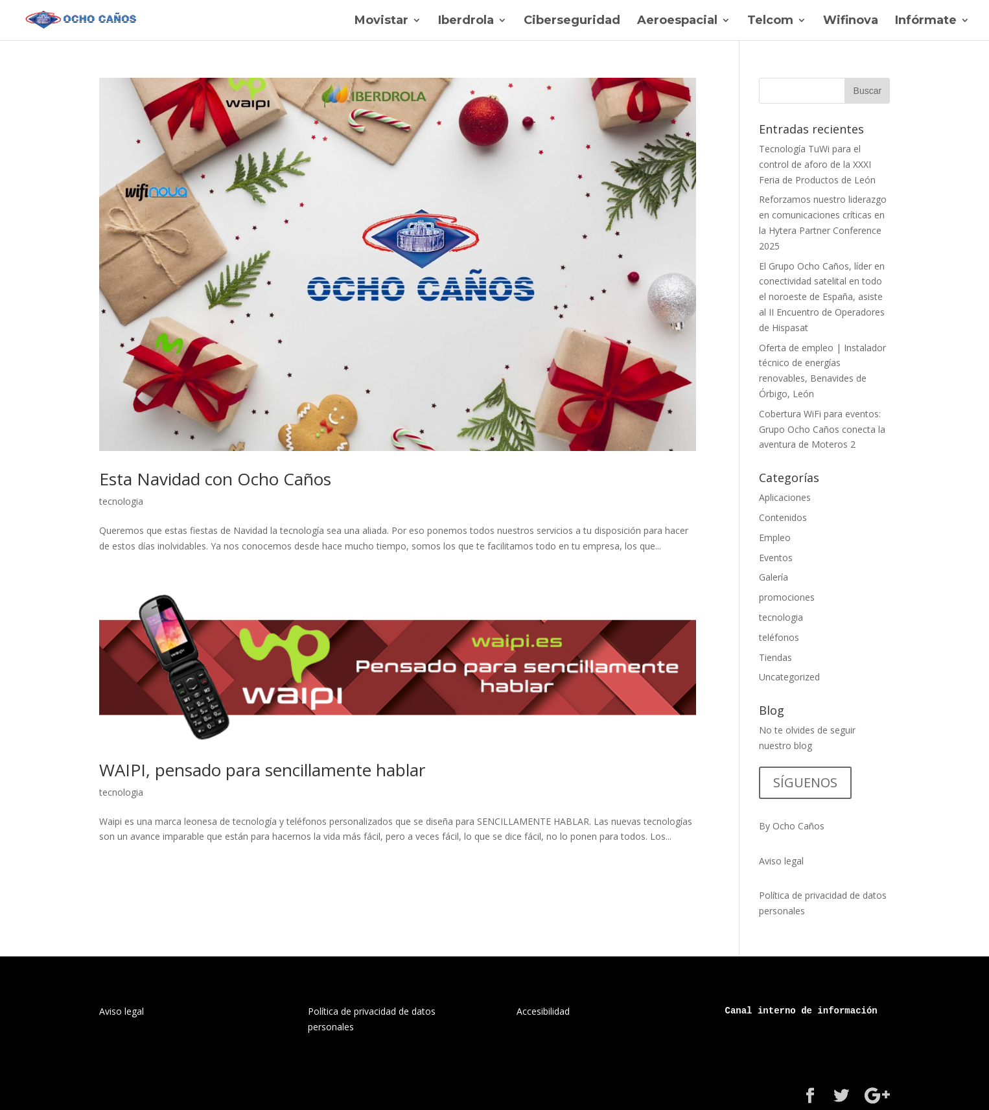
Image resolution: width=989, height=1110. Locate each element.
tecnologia (121, 501)
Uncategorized (789, 677)
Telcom (770, 21)
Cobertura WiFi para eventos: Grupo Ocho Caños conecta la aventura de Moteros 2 (822, 429)
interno (777, 1011)
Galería (773, 577)
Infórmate (926, 21)
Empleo (775, 537)
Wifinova (850, 21)
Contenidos (783, 517)
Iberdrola (466, 21)
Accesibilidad (543, 1011)
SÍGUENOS (805, 782)
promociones (787, 597)
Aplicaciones (785, 497)
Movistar (381, 21)
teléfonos (779, 637)
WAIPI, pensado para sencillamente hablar (262, 769)
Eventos (776, 557)
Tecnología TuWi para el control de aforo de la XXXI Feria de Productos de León (817, 164)
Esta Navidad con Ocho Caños (215, 479)
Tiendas (775, 657)
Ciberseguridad (572, 21)
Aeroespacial (677, 21)
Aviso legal (781, 861)
